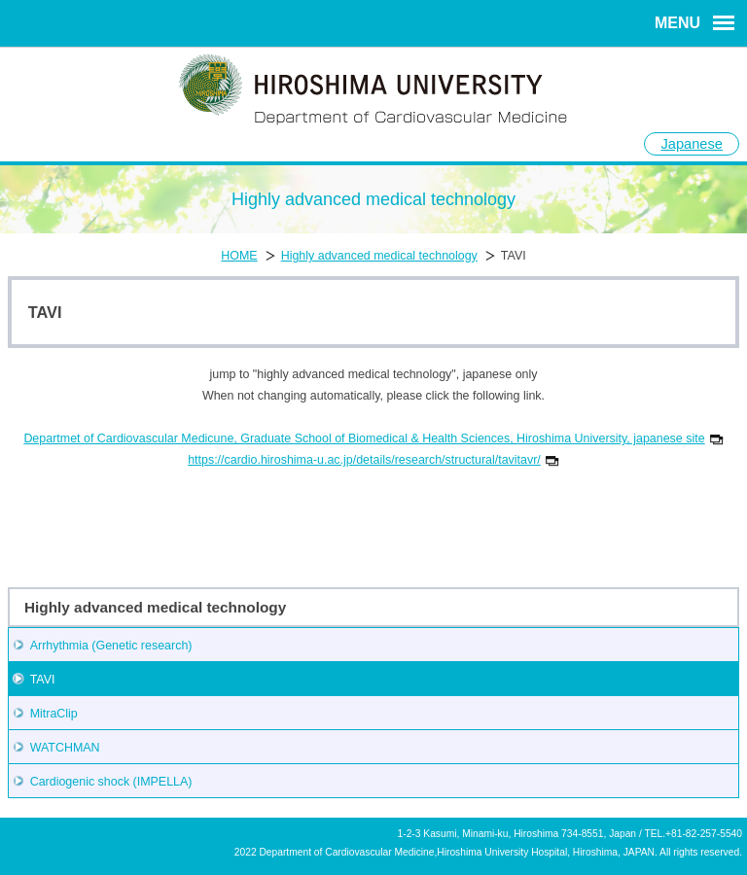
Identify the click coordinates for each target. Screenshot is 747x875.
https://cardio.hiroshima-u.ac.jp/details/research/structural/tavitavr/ (373, 460)
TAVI (42, 679)
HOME (239, 255)
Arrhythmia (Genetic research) (111, 645)
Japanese (691, 144)
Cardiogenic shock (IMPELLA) (111, 781)
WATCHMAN (65, 747)
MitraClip (54, 713)
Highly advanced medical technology (379, 255)
